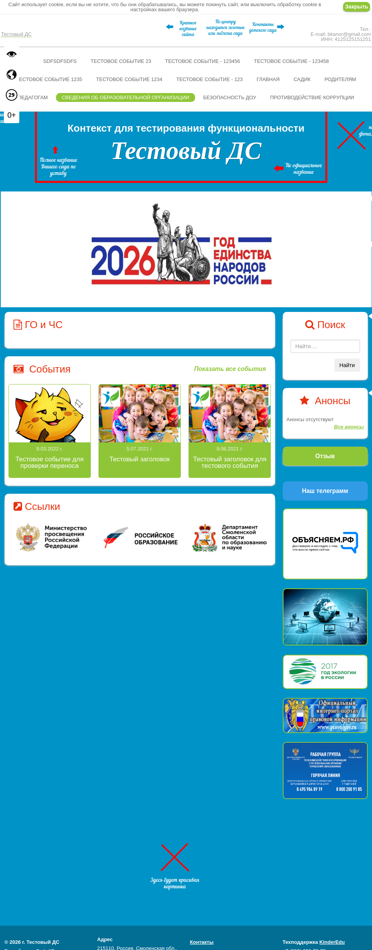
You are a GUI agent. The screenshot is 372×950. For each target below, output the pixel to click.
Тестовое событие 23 (121, 61)
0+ (11, 115)
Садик (302, 79)
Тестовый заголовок (139, 459)
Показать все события (230, 369)
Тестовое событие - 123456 (202, 61)
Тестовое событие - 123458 (291, 61)
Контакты (202, 942)
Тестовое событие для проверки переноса (49, 462)
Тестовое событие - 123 (209, 79)
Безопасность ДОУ (229, 97)
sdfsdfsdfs (60, 61)
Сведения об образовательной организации (125, 97)
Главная (268, 79)
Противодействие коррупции (312, 97)
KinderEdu (332, 942)
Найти (347, 365)
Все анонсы (349, 427)
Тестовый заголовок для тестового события (230, 462)
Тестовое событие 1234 (129, 79)
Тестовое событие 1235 (49, 79)
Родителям (340, 79)
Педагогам (33, 97)
